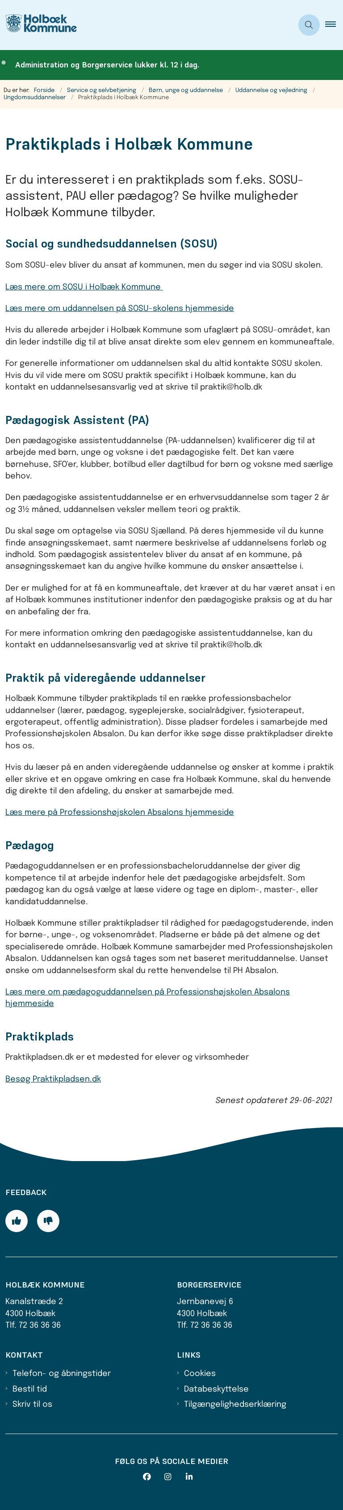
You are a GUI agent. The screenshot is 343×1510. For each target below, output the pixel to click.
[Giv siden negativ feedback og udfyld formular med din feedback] (48, 1221)
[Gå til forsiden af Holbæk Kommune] (38, 25)
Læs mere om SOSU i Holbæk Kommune (84, 287)
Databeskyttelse (216, 1389)
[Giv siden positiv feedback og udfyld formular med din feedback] (16, 1221)
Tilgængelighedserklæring (235, 1405)
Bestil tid (30, 1389)
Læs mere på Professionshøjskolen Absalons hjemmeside (119, 813)
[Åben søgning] (309, 25)
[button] (334, 25)
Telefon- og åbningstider (62, 1374)
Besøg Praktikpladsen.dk (53, 1079)
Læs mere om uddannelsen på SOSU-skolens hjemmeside (119, 309)
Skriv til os (32, 1405)
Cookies (200, 1374)
